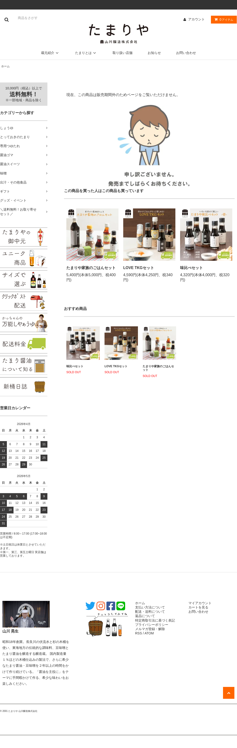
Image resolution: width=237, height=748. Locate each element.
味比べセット (191, 268)
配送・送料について (150, 611)
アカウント (196, 19)
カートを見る (198, 607)
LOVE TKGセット (138, 268)
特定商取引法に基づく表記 (155, 620)
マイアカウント (200, 603)
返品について (145, 616)
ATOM (149, 633)
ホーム (5, 66)
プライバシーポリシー (151, 625)
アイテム (222, 19)
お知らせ (154, 53)
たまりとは (86, 53)
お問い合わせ (186, 53)
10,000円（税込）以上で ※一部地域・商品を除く (23, 94)
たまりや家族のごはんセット (91, 268)
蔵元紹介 (50, 53)
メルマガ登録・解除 (150, 629)
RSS (138, 633)
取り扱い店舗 (122, 53)
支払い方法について (150, 607)
